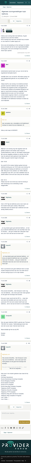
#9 (29, 312)
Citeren (28, 55)
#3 (29, 108)
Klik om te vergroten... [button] (16, 368)
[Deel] (27, 26)
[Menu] (2, 2)
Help (22, 460)
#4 (29, 138)
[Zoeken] (29, 2)
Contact (3, 460)
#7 (29, 241)
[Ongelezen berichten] (26, 2)
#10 (29, 343)
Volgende (18, 21)
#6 (29, 217)
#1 (29, 25)
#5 (29, 193)
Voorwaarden (9, 460)
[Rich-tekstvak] (15, 415)
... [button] (11, 21)
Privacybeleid (17, 460)
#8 (29, 280)
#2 (29, 61)
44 (13, 21)
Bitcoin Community (21, 451)
